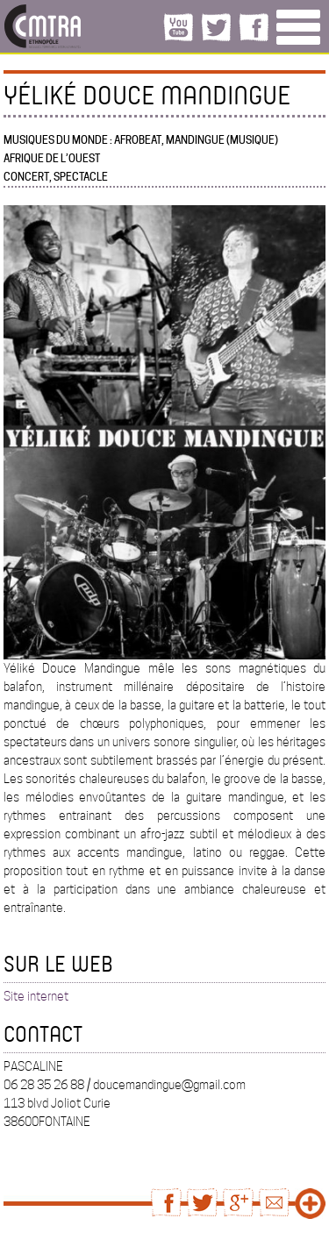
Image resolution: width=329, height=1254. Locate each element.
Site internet (36, 996)
